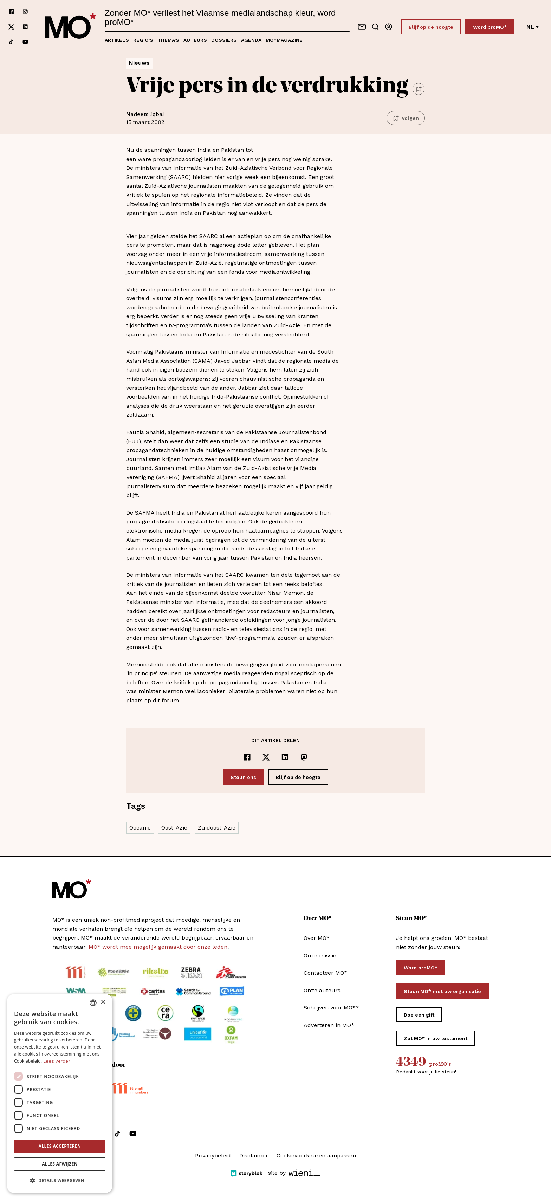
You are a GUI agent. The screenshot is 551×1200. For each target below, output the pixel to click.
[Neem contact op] (362, 27)
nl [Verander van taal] (532, 27)
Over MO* (317, 938)
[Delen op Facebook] (247, 757)
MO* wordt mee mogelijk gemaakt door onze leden (158, 946)
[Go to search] (375, 27)
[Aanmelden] (389, 27)
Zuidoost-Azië (216, 827)
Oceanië (140, 827)
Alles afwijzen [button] (60, 1164)
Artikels (117, 40)
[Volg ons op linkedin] (25, 27)
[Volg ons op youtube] (25, 42)
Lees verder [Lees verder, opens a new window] (56, 1061)
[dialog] (59, 1093)
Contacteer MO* (325, 972)
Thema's (168, 40)
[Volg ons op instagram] (25, 11)
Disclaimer (253, 1155)
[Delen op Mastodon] (304, 757)
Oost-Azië (174, 827)
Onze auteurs (322, 990)
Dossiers (224, 40)
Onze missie (320, 955)
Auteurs (195, 40)
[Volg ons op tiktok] (11, 42)
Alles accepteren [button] (60, 1146)
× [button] (102, 1002)
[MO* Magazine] (70, 26)
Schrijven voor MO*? (331, 1007)
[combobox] (93, 1002)
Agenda (251, 40)
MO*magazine (284, 40)
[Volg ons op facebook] (11, 11)
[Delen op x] (266, 757)
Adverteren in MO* (329, 1025)
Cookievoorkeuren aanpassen (316, 1155)
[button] (59, 1180)
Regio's (143, 40)
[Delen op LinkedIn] (285, 757)
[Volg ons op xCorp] (11, 27)
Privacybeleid (213, 1155)
